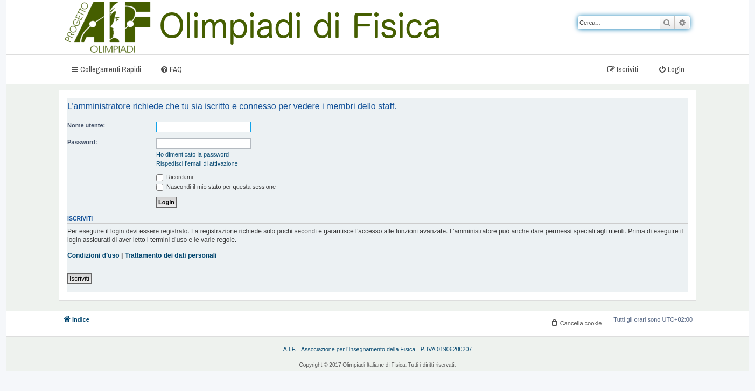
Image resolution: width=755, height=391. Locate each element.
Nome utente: (86, 125)
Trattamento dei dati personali (171, 255)
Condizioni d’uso (93, 255)
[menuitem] (171, 69)
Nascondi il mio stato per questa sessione (216, 186)
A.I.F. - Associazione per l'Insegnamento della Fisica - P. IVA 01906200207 (377, 349)
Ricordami (174, 177)
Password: (82, 142)
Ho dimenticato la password (192, 154)
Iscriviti (79, 278)
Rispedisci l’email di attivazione (197, 163)
